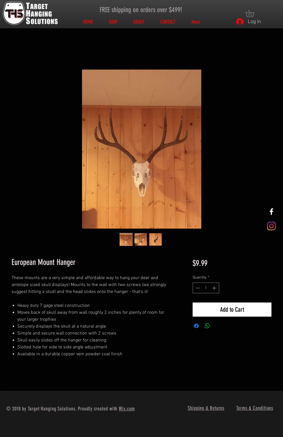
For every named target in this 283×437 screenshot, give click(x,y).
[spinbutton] (206, 288)
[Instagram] (271, 226)
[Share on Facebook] (196, 325)
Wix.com (127, 409)
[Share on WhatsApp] (207, 325)
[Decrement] (197, 288)
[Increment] (214, 288)
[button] (253, 13)
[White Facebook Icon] (271, 211)
